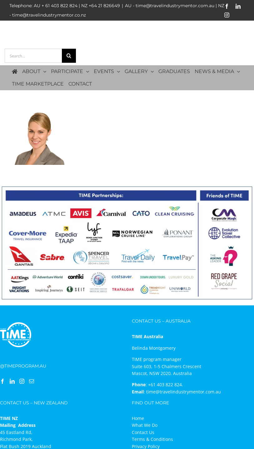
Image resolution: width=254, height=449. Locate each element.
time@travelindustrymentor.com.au (183, 392)
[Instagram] (21, 381)
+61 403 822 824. (165, 384)
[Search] (69, 56)
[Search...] (33, 56)
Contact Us (143, 432)
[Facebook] (2, 381)
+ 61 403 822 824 (59, 5)
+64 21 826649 (104, 5)
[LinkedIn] (12, 381)
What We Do (144, 425)
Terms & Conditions (152, 439)
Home (138, 418)
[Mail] (31, 381)
